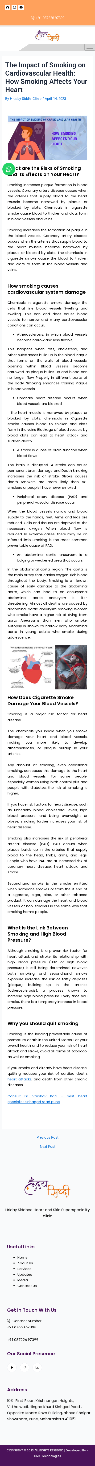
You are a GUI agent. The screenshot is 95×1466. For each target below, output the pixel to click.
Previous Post (47, 1137)
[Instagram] (24, 1367)
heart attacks (19, 1079)
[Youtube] (37, 1367)
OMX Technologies (47, 1456)
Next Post (47, 1146)
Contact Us (27, 1285)
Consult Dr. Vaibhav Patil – (37, 1096)
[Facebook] (12, 1367)
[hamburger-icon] (89, 47)
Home (22, 1257)
